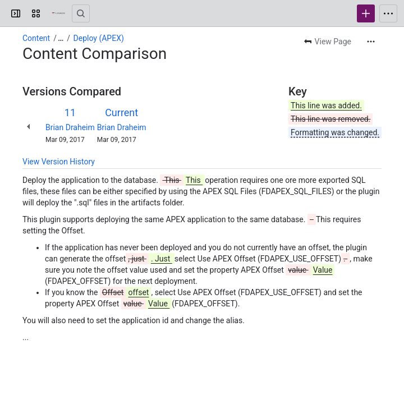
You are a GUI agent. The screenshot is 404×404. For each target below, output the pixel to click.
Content (36, 38)
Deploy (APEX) (99, 38)
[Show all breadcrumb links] (60, 38)
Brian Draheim (70, 127)
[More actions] (371, 41)
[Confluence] (58, 13)
